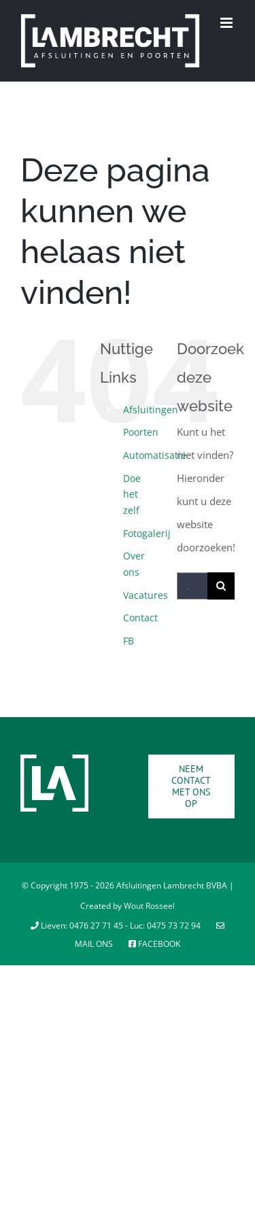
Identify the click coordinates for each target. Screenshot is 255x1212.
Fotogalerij (147, 533)
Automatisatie (154, 455)
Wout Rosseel (149, 906)
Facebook (154, 944)
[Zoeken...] (192, 586)
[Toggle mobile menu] (227, 23)
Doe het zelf (132, 494)
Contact (140, 617)
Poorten (140, 432)
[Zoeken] (221, 586)
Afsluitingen (150, 409)
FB (128, 640)
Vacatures (145, 595)
